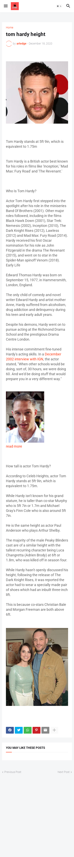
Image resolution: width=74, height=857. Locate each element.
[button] (5, 6)
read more (14, 446)
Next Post (64, 772)
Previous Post (12, 772)
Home (9, 27)
